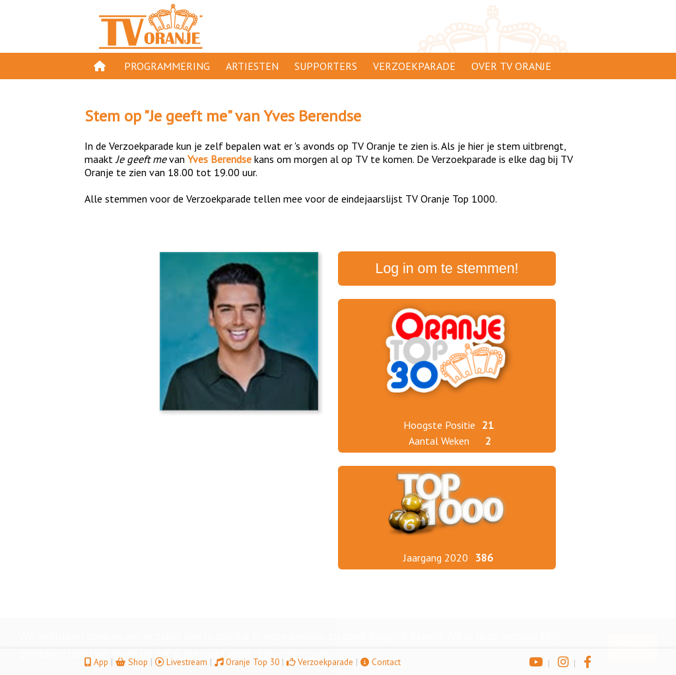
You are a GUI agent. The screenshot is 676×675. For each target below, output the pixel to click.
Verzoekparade (414, 66)
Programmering (167, 66)
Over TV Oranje (511, 66)
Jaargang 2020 (435, 557)
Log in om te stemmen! (447, 268)
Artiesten (252, 66)
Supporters (325, 66)
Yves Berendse (312, 116)
